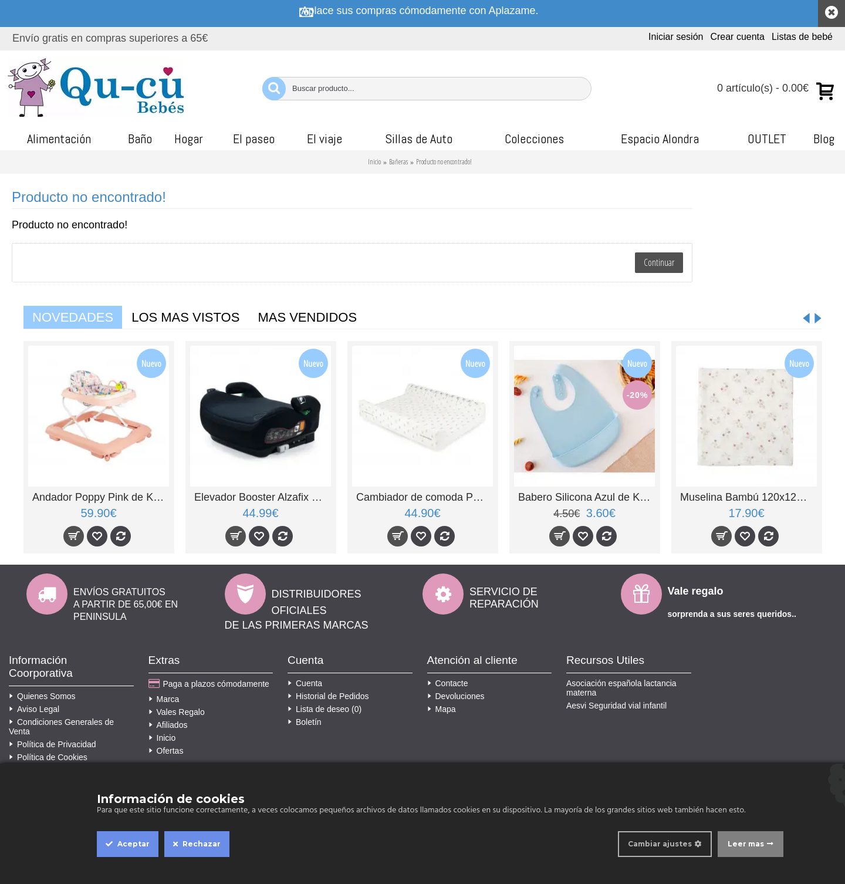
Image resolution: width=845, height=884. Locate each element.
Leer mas (746, 843)
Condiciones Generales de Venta (61, 726)
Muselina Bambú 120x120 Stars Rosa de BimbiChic (748, 497)
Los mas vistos (185, 317)
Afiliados (168, 725)
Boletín (305, 722)
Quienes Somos (42, 696)
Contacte (447, 683)
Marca (164, 699)
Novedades (72, 317)
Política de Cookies (48, 757)
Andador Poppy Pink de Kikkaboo (100, 497)
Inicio (374, 162)
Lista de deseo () (324, 709)
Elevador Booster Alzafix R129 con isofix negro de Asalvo (262, 497)
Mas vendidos (307, 317)
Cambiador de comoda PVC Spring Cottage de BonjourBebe (424, 497)
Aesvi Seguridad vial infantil (616, 705)
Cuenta (305, 683)
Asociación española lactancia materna (621, 688)
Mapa (441, 709)
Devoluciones (456, 696)
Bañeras (398, 162)
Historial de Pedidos (328, 696)
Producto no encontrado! (444, 162)
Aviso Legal (34, 709)
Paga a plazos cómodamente (208, 684)
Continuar (659, 262)
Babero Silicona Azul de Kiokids (586, 497)
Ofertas (166, 750)
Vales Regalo (176, 712)
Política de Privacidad (52, 744)
